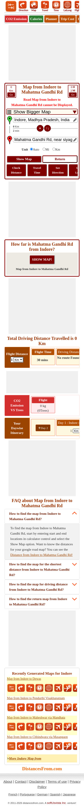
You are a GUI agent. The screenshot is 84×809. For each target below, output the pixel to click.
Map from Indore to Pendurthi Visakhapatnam (36, 698)
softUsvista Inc (56, 803)
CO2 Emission (16, 19)
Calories (36, 19)
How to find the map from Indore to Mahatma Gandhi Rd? (35, 516)
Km (11, 91)
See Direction (58, 170)
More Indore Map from (25, 758)
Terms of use (57, 781)
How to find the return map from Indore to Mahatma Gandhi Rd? (38, 601)
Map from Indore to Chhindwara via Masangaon (37, 737)
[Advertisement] (42, 53)
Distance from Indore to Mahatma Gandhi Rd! (41, 555)
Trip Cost (67, 19)
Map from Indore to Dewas (24, 678)
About (7, 781)
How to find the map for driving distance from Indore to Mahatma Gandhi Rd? (38, 586)
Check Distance (16, 170)
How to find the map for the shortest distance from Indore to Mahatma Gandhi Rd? (39, 569)
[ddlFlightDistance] (18, 359)
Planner (51, 19)
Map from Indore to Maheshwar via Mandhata (36, 717)
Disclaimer (37, 781)
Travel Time (37, 170)
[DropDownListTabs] (42, 112)
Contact (21, 781)
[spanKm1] (78, 431)
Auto (36, 149)
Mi (47, 149)
